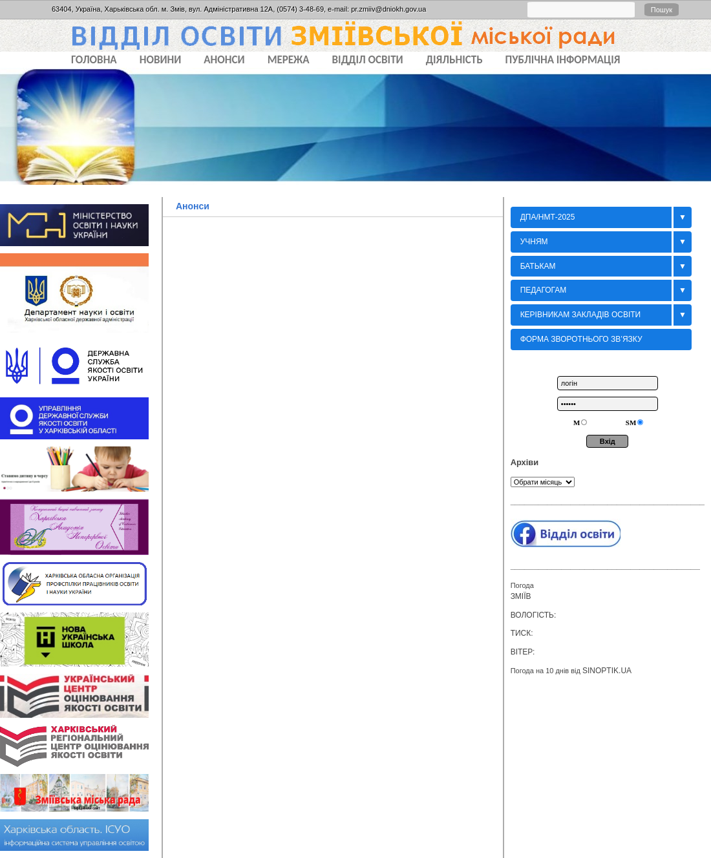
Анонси (192, 206)
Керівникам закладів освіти (580, 314)
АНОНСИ (224, 60)
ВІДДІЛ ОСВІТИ (367, 60)
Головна (94, 60)
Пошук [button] (661, 10)
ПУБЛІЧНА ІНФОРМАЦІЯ (563, 60)
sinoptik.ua (606, 670)
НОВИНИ (161, 60)
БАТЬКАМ (538, 266)
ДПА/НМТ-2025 (547, 217)
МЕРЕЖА (289, 60)
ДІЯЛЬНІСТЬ (454, 60)
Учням (534, 241)
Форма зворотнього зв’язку (581, 339)
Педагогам (543, 290)
